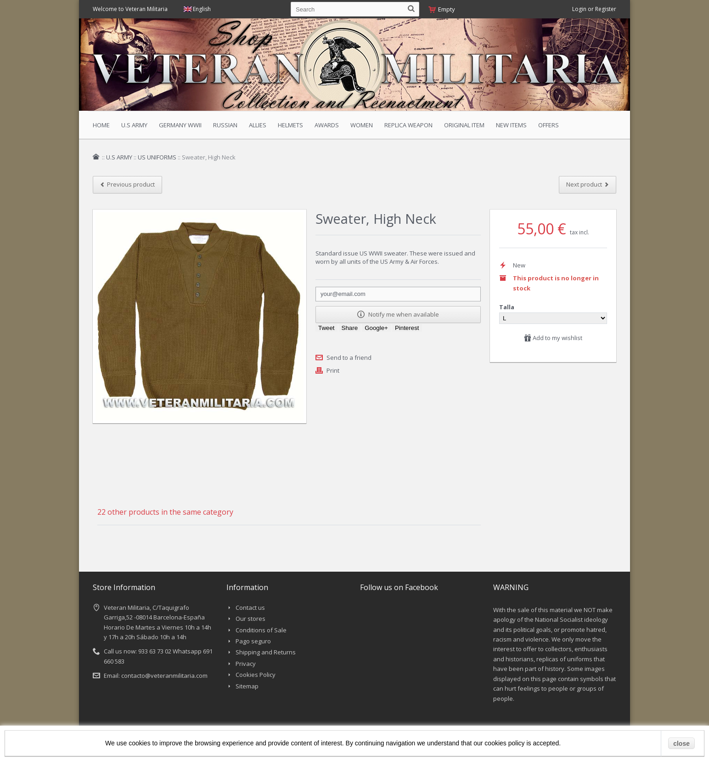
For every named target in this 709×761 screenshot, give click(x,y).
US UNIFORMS (157, 157)
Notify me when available (398, 314)
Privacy (246, 663)
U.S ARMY (119, 157)
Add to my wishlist (553, 338)
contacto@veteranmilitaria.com (164, 675)
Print (332, 370)
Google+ (376, 327)
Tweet (326, 327)
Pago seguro (253, 641)
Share (350, 327)
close (681, 743)
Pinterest (407, 327)
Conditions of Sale (261, 630)
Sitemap (247, 686)
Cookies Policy (256, 674)
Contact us (250, 607)
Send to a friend (348, 357)
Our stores (250, 618)
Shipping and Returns (266, 652)
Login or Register (594, 9)
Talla (507, 307)
